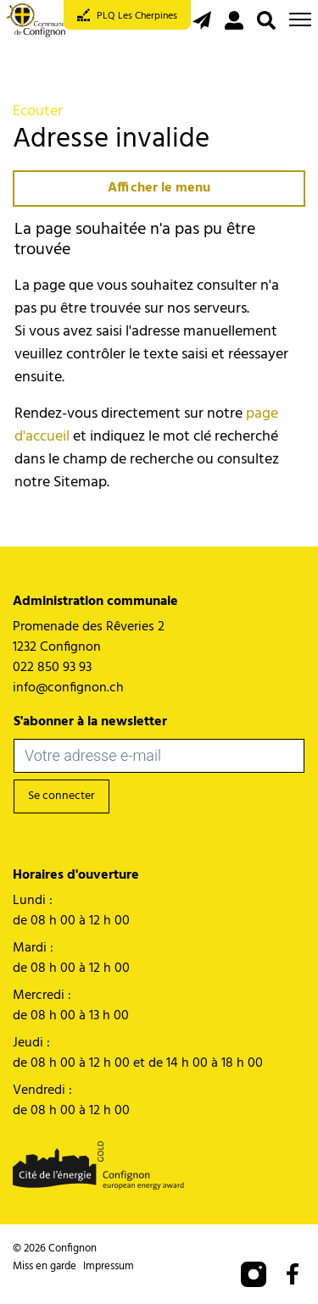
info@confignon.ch (68, 688)
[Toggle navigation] (300, 19)
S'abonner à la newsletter (90, 722)
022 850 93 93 (52, 668)
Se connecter (61, 796)
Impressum (108, 1266)
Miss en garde (44, 1266)
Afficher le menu (159, 188)
